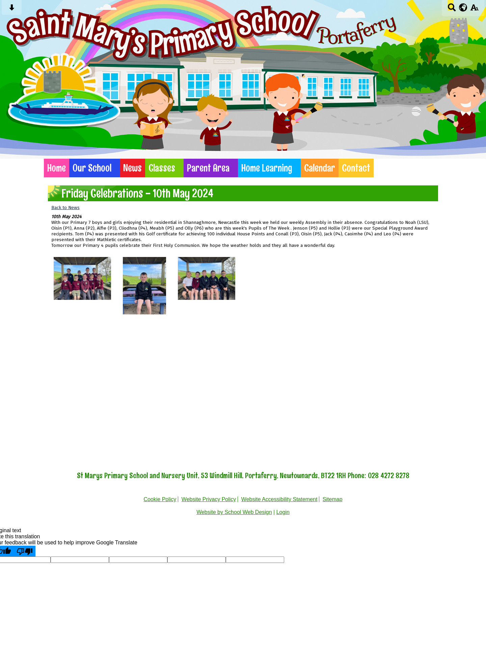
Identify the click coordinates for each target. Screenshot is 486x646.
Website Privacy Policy (209, 499)
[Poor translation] (24, 551)
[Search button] (452, 9)
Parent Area (208, 168)
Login (283, 512)
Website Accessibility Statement (279, 499)
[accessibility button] (474, 9)
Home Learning (266, 168)
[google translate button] (463, 7)
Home (56, 168)
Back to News (65, 207)
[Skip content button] (12, 9)
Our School (92, 168)
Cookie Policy (159, 499)
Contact (356, 168)
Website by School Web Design (234, 512)
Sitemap (333, 499)
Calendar (319, 168)
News (132, 168)
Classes (161, 168)
